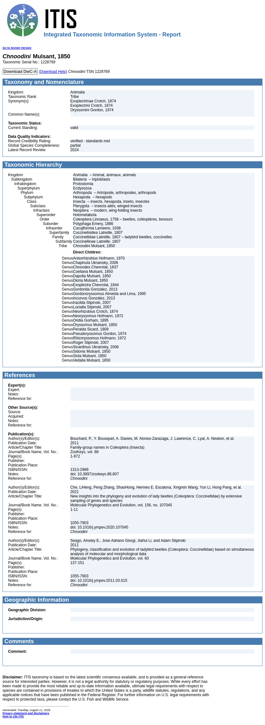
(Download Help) (53, 71)
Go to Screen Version (17, 47)
